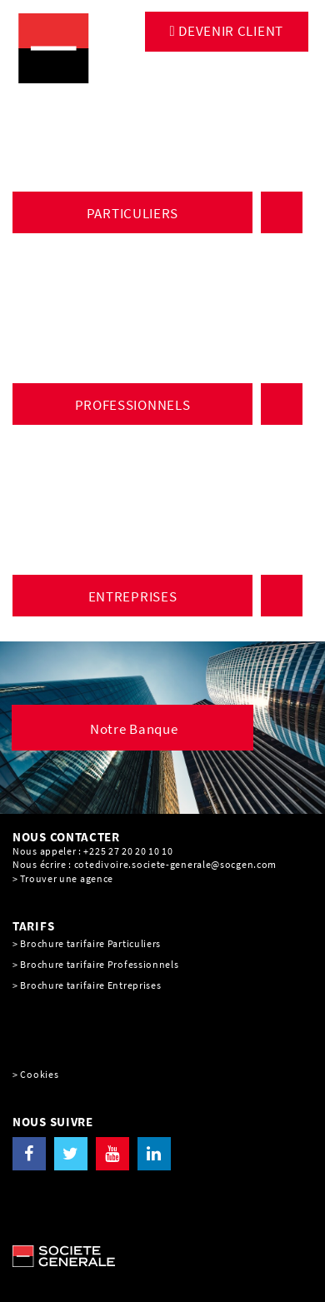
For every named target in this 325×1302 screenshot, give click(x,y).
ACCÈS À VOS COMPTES (284, 212)
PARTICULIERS (132, 213)
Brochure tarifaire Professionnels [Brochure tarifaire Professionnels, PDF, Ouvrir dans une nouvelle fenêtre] (99, 964)
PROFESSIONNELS (133, 405)
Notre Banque (134, 729)
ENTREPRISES (133, 596)
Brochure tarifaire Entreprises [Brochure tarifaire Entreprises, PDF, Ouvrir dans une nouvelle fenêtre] (90, 985)
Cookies (39, 1074)
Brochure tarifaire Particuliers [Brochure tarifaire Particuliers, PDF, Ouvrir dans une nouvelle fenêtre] (89, 943)
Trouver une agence (66, 878)
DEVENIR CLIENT (230, 31)
